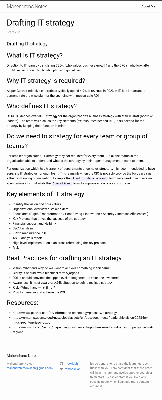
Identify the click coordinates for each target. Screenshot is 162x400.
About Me (148, 6)
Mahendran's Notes (27, 6)
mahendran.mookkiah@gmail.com (30, 367)
